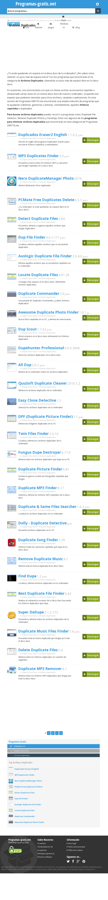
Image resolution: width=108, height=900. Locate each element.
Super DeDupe (31, 612)
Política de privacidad (76, 847)
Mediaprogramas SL (46, 853)
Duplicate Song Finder (38, 539)
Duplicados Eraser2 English (42, 134)
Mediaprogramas (17, 842)
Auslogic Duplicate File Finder (45, 255)
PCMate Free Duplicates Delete (46, 199)
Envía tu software (45, 857)
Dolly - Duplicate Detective (42, 523)
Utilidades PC (17, 746)
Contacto (42, 843)
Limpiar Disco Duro (29, 138)
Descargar (91, 140)
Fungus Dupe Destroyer (39, 452)
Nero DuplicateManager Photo (46, 178)
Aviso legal (71, 843)
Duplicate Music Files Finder (43, 631)
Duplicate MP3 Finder (37, 487)
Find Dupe (27, 576)
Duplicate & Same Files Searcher (47, 506)
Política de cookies (75, 850)
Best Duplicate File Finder (41, 593)
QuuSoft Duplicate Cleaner (42, 383)
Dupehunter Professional (41, 347)
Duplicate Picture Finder (40, 469)
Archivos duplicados (20, 755)
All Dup (24, 364)
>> (61, 733)
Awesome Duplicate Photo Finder (48, 312)
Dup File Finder (31, 237)
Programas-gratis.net (36, 3)
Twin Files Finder (33, 433)
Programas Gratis (17, 741)
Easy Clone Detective (37, 400)
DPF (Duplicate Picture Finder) (45, 416)
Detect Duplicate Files (38, 218)
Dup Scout (27, 329)
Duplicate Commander (38, 293)
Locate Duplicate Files (38, 274)
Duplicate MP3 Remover (40, 668)
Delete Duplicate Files (38, 649)
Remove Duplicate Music (40, 558)
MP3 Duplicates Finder (38, 155)
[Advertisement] (53, 49)
